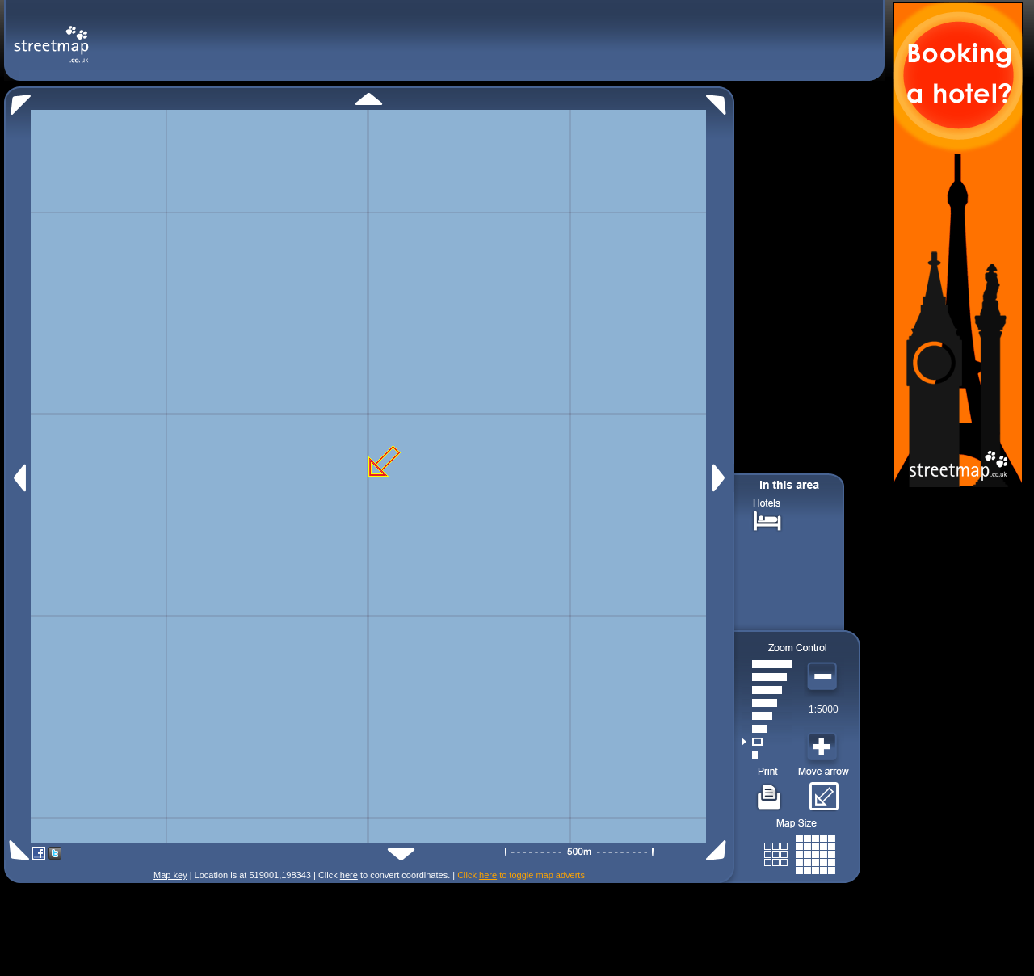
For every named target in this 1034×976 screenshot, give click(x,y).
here (349, 875)
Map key (170, 875)
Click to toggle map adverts (521, 875)
